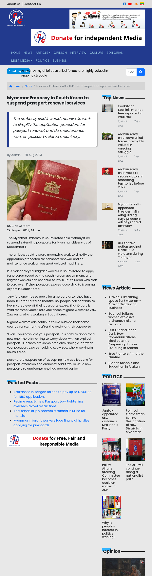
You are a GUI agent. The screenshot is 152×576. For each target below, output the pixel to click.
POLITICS (42, 60)
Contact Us (32, 4)
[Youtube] (130, 4)
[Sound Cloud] (136, 4)
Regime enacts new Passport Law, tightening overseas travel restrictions (48, 403)
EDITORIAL (115, 52)
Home (15, 86)
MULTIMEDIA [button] (20, 60)
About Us (14, 4)
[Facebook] (124, 4)
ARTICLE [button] (42, 52)
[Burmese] (142, 4)
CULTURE (97, 52)
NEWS (28, 52)
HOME (15, 52)
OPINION (60, 52)
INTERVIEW (78, 52)
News (28, 86)
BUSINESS (59, 60)
